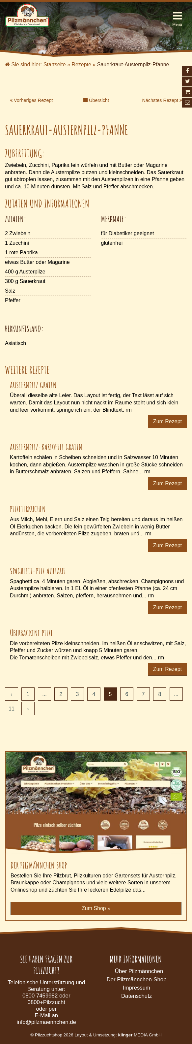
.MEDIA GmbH (139, 1034)
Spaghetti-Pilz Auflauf (38, 571)
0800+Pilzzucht (46, 1002)
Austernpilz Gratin (33, 385)
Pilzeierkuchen (28, 509)
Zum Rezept (167, 421)
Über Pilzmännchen (139, 971)
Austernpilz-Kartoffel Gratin (46, 447)
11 (11, 709)
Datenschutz (136, 996)
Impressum (136, 988)
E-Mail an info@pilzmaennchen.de (46, 1018)
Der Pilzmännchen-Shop (137, 979)
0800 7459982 (40, 996)
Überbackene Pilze (31, 633)
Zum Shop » (96, 908)
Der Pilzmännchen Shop (39, 865)
